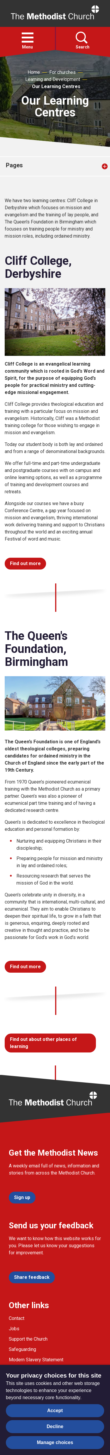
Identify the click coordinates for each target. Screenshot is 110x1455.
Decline (55, 1426)
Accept (55, 1410)
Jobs (14, 1328)
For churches (62, 72)
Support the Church (28, 1339)
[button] (27, 37)
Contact (16, 1318)
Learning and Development (52, 79)
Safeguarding (22, 1349)
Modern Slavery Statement (36, 1359)
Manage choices (55, 1442)
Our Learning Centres (56, 86)
